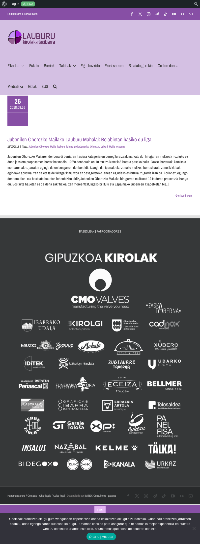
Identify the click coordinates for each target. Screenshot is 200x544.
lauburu (61, 147)
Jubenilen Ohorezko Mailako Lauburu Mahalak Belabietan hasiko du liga (79, 139)
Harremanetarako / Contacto (22, 496)
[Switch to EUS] (100, 509)
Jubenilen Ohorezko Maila (42, 147)
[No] (193, 528)
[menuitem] (4, 4)
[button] (55, 85)
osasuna (120, 147)
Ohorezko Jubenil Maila (102, 147)
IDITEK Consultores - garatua (100, 496)
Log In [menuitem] (14, 4)
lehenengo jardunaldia (77, 147)
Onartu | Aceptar (101, 537)
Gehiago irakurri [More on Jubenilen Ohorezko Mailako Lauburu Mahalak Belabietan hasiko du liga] (184, 196)
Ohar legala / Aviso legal (52, 496)
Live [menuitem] (30, 4)
